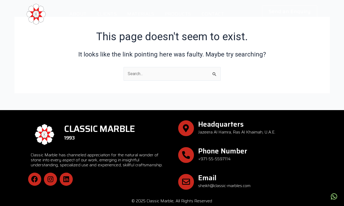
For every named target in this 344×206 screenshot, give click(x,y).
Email (207, 177)
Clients (107, 14)
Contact (213, 14)
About (78, 14)
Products (178, 14)
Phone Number (222, 151)
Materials (140, 14)
